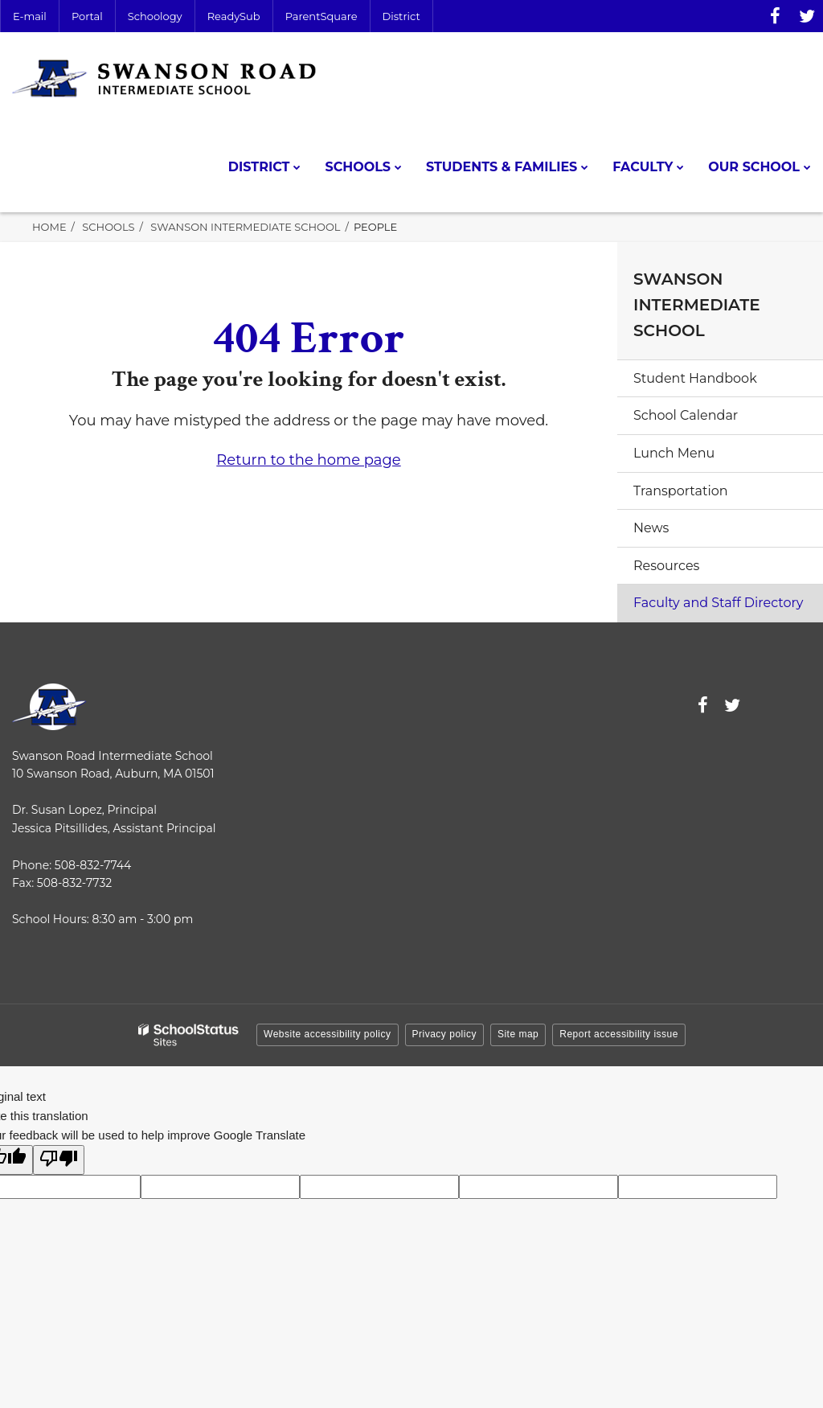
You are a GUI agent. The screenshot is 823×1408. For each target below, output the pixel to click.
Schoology (155, 16)
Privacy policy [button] (444, 1034)
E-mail (30, 16)
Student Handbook (695, 378)
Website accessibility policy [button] (327, 1034)
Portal (87, 16)
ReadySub (233, 16)
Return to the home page (308, 460)
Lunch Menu (673, 453)
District (401, 16)
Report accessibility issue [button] (618, 1034)
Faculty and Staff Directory (718, 602)
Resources (666, 565)
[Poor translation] (58, 1160)
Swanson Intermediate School (245, 226)
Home (49, 226)
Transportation (680, 491)
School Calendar (685, 415)
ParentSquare (321, 16)
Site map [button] (517, 1034)
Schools (108, 226)
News (651, 528)
